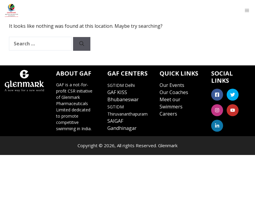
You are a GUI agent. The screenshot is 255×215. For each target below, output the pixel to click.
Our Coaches (174, 92)
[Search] (81, 44)
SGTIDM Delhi (121, 85)
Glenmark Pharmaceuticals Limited (72, 103)
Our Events (172, 85)
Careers (168, 113)
